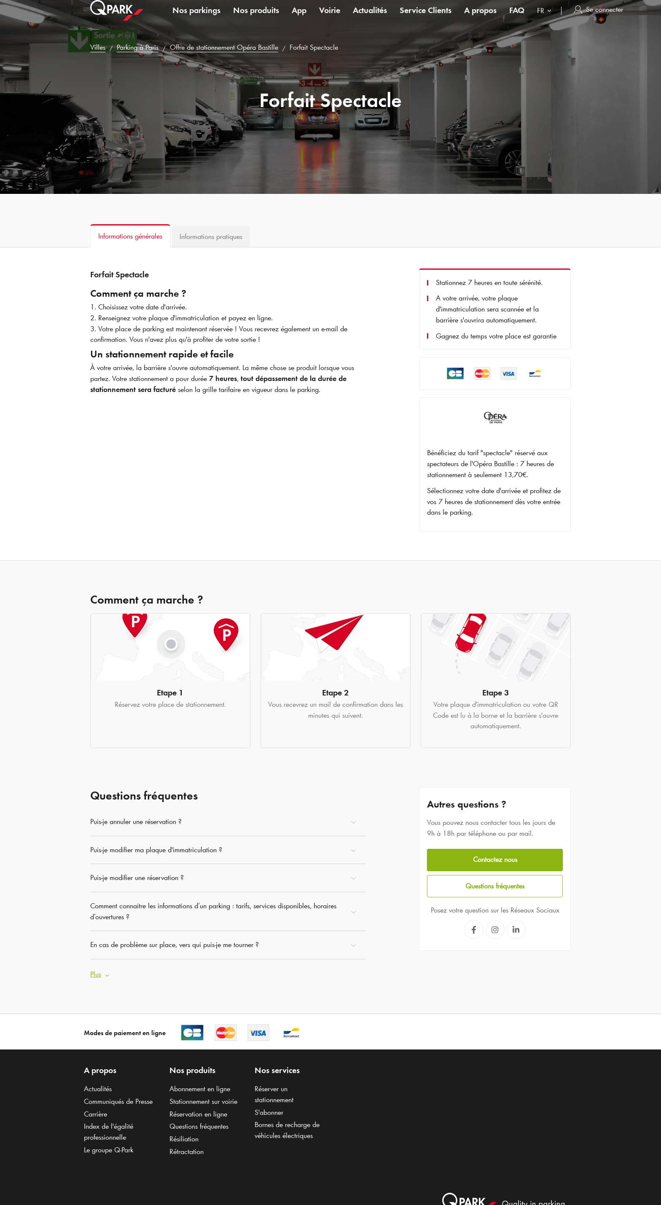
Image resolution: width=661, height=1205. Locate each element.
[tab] (130, 235)
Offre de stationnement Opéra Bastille (224, 47)
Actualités (370, 18)
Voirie (329, 18)
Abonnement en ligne (199, 1086)
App (299, 18)
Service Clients (425, 18)
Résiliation (184, 1136)
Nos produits (256, 18)
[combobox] (546, 20)
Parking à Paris (138, 47)
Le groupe (108, 1147)
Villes (97, 47)
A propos (480, 18)
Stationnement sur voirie (203, 1099)
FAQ (516, 18)
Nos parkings (196, 18)
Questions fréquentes (494, 883)
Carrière (95, 1111)
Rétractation (186, 1149)
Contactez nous (495, 857)
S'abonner (269, 1110)
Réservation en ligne (198, 1111)
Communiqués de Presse (118, 1099)
